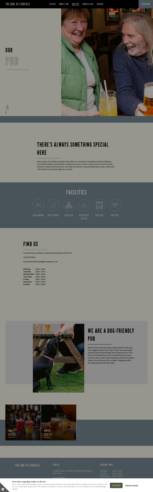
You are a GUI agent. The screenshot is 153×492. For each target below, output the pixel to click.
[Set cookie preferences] (5, 487)
